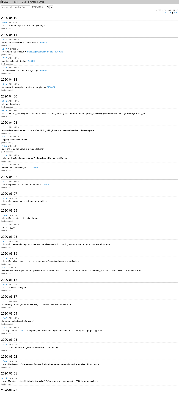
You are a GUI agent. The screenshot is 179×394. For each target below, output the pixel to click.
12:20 (4, 67)
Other (41, 2)
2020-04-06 (9, 96)
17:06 (4, 361)
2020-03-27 (9, 194)
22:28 (4, 344)
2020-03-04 (9, 313)
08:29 (4, 101)
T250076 (43, 42)
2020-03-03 (9, 340)
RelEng (22, 2)
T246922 (22, 330)
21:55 (4, 268)
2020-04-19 (9, 18)
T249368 (34, 167)
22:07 (4, 318)
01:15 (4, 378)
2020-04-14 (9, 35)
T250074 (51, 87)
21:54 (4, 327)
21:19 (4, 155)
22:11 (4, 301)
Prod (14, 2)
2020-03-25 (9, 210)
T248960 (45, 184)
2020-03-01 (9, 373)
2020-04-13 (9, 80)
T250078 (59, 52)
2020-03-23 (9, 237)
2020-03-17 (9, 297)
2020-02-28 (9, 390)
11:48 (4, 215)
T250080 (43, 70)
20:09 (4, 23)
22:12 (4, 127)
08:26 (4, 110)
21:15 (4, 165)
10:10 (4, 198)
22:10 (4, 258)
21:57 (4, 137)
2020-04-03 (9, 123)
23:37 (4, 241)
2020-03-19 (9, 254)
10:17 (4, 181)
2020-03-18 (9, 280)
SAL (4, 1)
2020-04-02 (9, 177)
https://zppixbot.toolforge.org (40, 52)
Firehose (32, 2)
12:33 (4, 39)
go (52, 7)
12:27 (4, 58)
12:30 (4, 49)
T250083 (30, 61)
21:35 (4, 146)
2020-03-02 (9, 357)
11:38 (4, 224)
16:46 (4, 284)
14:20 (4, 84)
